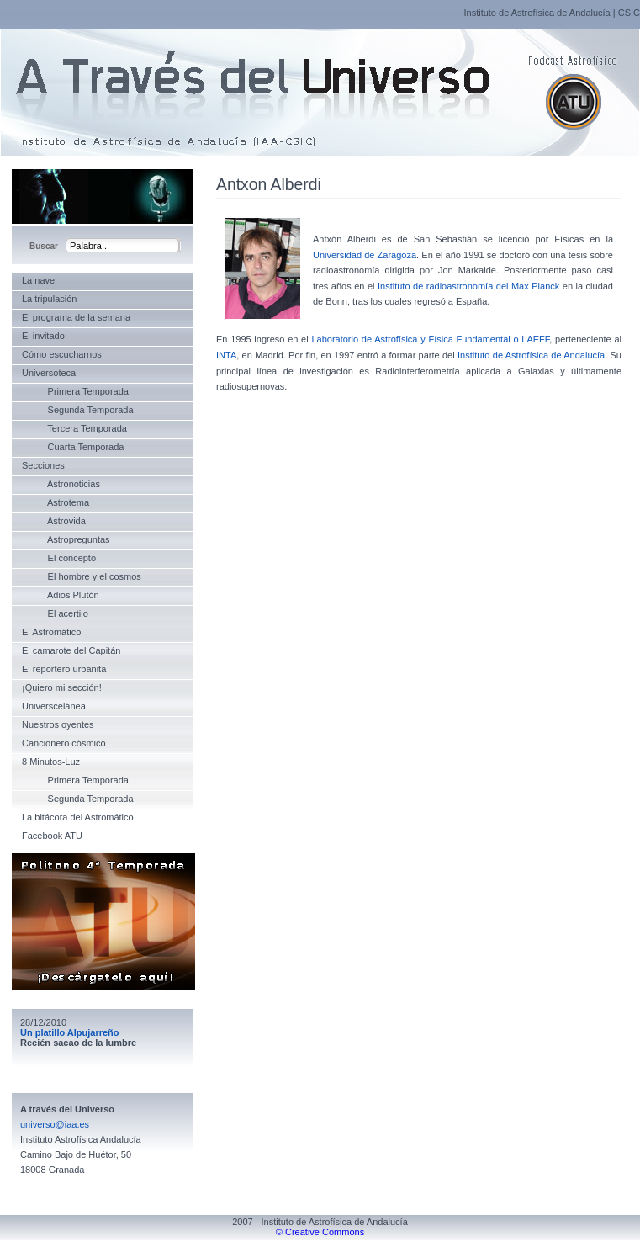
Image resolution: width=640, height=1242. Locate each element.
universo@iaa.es (54, 1124)
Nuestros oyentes (58, 724)
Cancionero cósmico (64, 743)
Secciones (43, 465)
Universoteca (49, 373)
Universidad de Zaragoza (364, 255)
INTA (226, 355)
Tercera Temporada (74, 428)
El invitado (43, 336)
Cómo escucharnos (62, 354)
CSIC (629, 13)
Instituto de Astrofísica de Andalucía (536, 13)
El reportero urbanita (64, 669)
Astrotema (55, 502)
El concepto (59, 558)
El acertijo (55, 613)
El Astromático (51, 632)
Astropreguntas (66, 539)
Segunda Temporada (78, 410)
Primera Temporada (75, 391)
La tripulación (49, 299)
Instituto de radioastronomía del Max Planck (468, 286)
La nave (38, 280)
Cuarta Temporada (73, 447)
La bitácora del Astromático (78, 817)
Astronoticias (61, 484)
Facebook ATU (52, 836)
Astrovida (54, 521)
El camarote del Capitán (71, 650)
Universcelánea (54, 706)
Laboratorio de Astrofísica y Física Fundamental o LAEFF (430, 339)
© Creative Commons (320, 1232)
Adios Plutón (60, 595)
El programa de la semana (76, 317)
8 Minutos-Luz (51, 761)
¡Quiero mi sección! (62, 687)
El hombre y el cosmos (81, 576)
